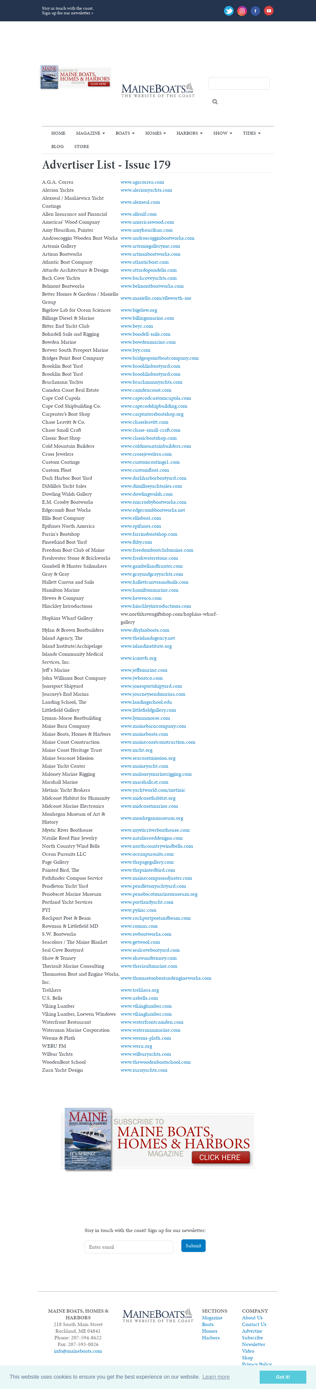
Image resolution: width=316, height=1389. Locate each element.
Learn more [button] (216, 1377)
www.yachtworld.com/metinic (153, 790)
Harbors (187, 133)
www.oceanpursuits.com (147, 854)
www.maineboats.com (144, 734)
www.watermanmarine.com (150, 1030)
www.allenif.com (139, 214)
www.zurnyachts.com (144, 1070)
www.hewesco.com (141, 598)
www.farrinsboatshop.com (149, 534)
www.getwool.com (140, 942)
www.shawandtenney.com (149, 958)
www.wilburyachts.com (146, 1054)
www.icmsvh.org (138, 658)
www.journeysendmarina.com (153, 694)
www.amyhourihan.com (147, 230)
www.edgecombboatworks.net (153, 510)
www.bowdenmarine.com (148, 342)
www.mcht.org (136, 750)
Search (215, 101)
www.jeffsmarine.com (144, 670)
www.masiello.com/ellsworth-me (156, 298)
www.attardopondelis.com (149, 270)
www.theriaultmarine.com (149, 966)
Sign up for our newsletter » (67, 13)
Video (248, 1351)
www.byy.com (135, 350)
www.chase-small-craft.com (150, 430)
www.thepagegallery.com (147, 862)
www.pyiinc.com (138, 910)
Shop (247, 1357)
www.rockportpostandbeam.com (156, 918)
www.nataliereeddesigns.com (152, 838)
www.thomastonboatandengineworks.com (166, 978)
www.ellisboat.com (141, 518)
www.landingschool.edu (146, 702)
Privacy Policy (257, 1364)
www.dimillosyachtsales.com (151, 486)
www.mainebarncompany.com (153, 726)
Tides (249, 133)
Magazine (88, 133)
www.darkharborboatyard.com (153, 478)
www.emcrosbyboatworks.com (153, 502)
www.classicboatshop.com (149, 438)
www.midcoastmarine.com (149, 806)
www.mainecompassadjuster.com (156, 878)
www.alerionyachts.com (146, 190)
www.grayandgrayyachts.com (152, 574)
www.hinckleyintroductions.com (156, 606)
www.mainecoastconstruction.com (158, 742)
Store (81, 146)
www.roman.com (139, 926)
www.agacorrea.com (142, 182)
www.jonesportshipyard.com (151, 686)
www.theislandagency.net (148, 638)
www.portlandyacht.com (147, 902)
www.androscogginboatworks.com (157, 238)
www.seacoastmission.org (148, 758)
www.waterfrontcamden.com (152, 1022)
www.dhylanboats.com (145, 630)
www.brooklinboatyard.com (150, 366)
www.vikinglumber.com (146, 1006)
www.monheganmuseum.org (152, 818)
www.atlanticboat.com (145, 262)
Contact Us (254, 1324)
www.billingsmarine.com (147, 318)
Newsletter (253, 1344)
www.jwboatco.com (142, 678)
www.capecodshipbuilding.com (154, 406)
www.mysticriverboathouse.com (155, 830)
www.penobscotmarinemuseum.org (159, 894)
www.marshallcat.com (144, 782)
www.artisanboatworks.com (150, 254)
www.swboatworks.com (146, 934)
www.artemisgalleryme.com (150, 246)
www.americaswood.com (147, 222)
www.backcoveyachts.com (149, 278)
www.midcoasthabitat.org (148, 798)
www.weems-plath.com (146, 1038)
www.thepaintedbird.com (148, 870)
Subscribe (252, 1337)
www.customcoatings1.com (150, 462)
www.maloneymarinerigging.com (156, 774)
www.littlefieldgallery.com (148, 710)
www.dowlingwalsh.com (147, 494)
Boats (123, 133)
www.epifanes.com (141, 526)
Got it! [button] (283, 1377)
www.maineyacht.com (144, 766)
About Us (252, 1317)
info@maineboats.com (78, 1351)
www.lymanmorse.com (145, 718)
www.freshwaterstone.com (149, 558)
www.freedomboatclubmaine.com (157, 550)
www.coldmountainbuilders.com (156, 446)
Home (58, 133)
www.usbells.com (139, 998)
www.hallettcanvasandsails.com (154, 582)
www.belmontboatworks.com (152, 286)
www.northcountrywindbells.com (157, 846)
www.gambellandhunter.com (152, 566)
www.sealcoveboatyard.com (150, 950)
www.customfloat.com (145, 470)
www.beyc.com (137, 326)
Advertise (252, 1331)
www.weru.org (136, 1046)
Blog (57, 146)
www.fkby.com (136, 542)
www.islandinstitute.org (146, 646)
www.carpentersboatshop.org (152, 414)
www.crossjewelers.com (146, 454)
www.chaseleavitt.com (144, 422)
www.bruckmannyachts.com (151, 382)
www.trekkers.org (140, 990)
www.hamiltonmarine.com (149, 590)
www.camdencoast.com (146, 390)
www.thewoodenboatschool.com (156, 1062)
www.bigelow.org (139, 310)
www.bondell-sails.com (145, 334)
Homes (153, 133)
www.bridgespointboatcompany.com (160, 358)
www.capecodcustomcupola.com (156, 398)
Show (220, 133)
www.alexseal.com (140, 202)
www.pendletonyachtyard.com (153, 886)
